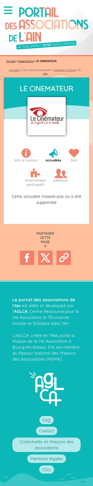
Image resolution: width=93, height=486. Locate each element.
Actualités (53, 160)
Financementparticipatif (35, 182)
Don (74, 160)
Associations (26, 61)
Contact (46, 430)
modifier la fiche (65, 70)
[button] (8, 10)
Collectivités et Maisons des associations (46, 444)
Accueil (11, 61)
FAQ (46, 420)
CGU (46, 469)
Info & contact (26, 160)
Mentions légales (46, 458)
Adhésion (60, 180)
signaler (14, 70)
